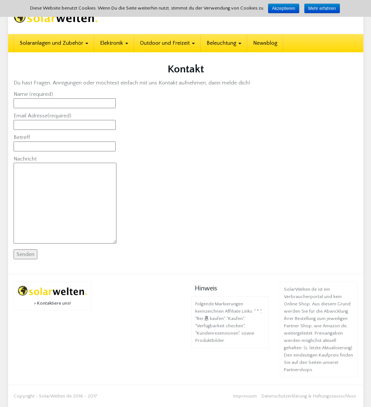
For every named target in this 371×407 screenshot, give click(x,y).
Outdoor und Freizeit (167, 43)
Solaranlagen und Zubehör (54, 43)
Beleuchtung (224, 43)
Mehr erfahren (322, 8)
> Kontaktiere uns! (52, 303)
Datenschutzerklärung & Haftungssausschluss (308, 396)
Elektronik (114, 43)
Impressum (245, 396)
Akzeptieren (283, 8)
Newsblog (265, 43)
